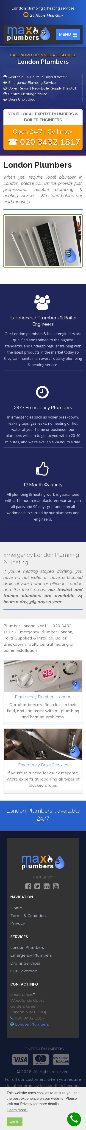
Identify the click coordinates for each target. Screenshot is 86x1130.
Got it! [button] (14, 1122)
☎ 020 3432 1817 (44, 142)
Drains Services (25, 963)
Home (16, 907)
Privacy (17, 923)
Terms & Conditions (28, 915)
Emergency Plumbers (31, 955)
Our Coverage (23, 970)
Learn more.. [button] (17, 1110)
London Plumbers (27, 947)
